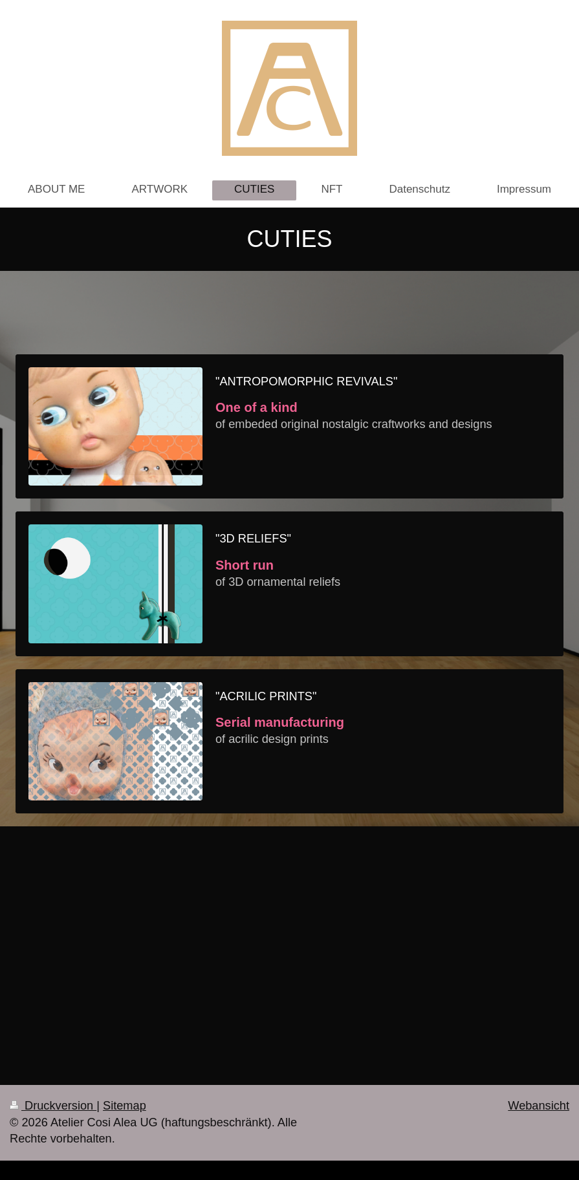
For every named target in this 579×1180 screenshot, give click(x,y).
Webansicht (538, 1105)
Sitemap (124, 1105)
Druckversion (53, 1105)
